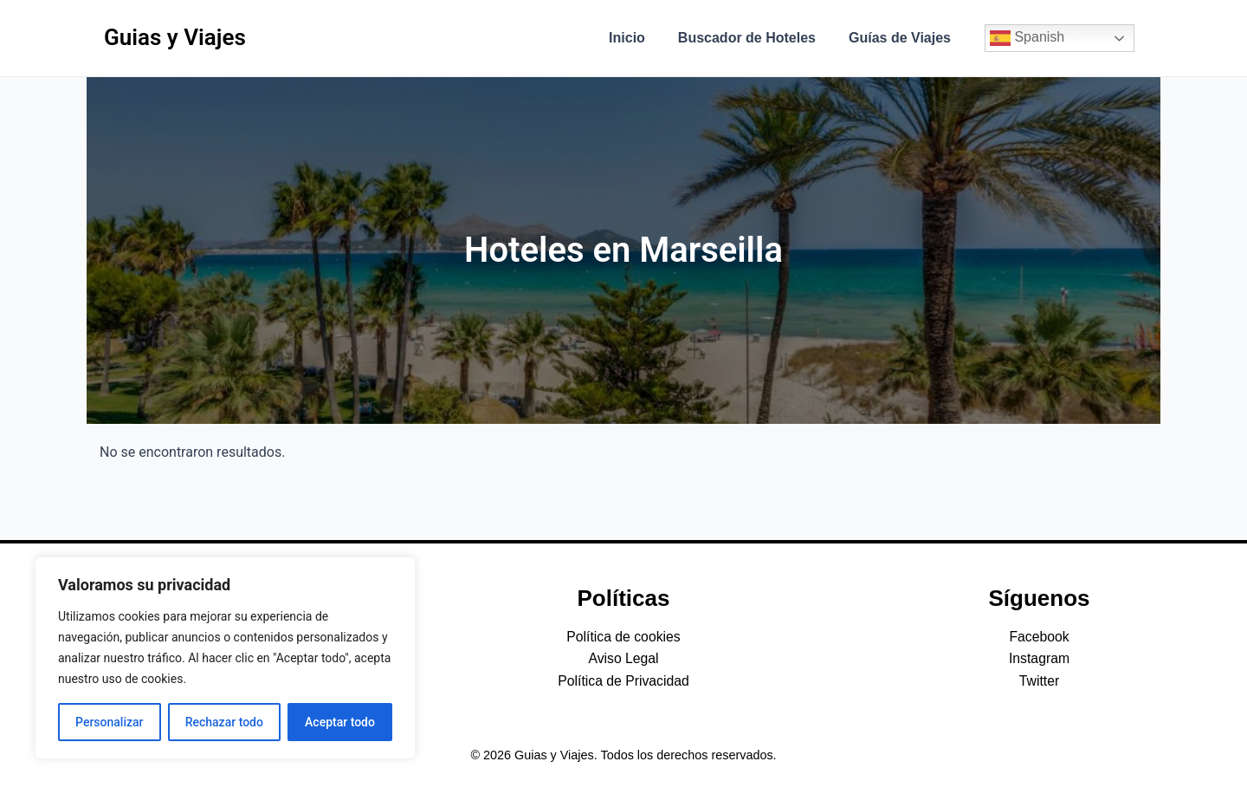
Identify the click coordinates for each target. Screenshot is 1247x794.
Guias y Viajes (175, 37)
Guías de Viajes (902, 37)
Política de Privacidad (623, 681)
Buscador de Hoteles (755, 37)
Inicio (640, 37)
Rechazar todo (224, 722)
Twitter (1038, 681)
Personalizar (109, 722)
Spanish (1027, 38)
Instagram (1038, 658)
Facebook (1039, 636)
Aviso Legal (623, 658)
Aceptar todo (340, 722)
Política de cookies (623, 636)
